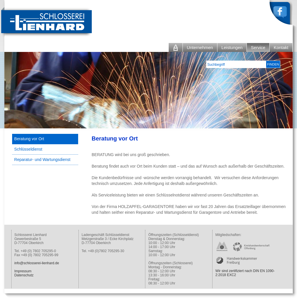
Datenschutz (24, 275)
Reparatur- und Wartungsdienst (42, 159)
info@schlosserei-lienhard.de (36, 263)
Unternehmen (200, 47)
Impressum (22, 271)
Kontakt (281, 47)
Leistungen (232, 47)
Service (258, 47)
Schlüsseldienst (28, 149)
